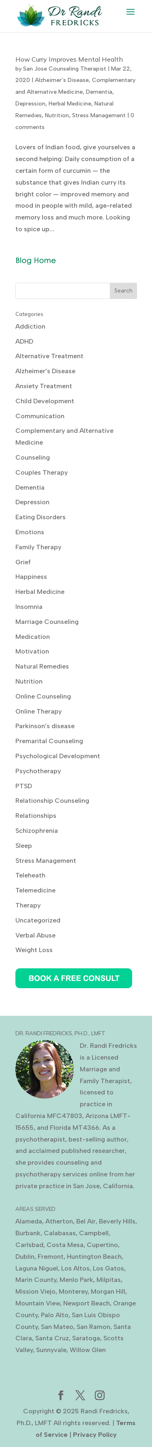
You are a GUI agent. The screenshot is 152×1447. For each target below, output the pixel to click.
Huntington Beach (94, 1256)
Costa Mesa (65, 1245)
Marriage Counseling (47, 622)
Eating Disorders (40, 517)
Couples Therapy (41, 472)
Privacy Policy (95, 1434)
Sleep (23, 845)
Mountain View (37, 1303)
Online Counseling (43, 696)
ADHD (24, 341)
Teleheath (30, 875)
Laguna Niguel (36, 1268)
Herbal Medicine (70, 103)
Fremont (51, 1256)
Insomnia (29, 607)
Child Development (44, 401)
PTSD (23, 786)
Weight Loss (34, 950)
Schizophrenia (36, 830)
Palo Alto (55, 1315)
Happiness (31, 577)
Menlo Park (76, 1280)
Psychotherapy (38, 771)
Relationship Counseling (52, 800)
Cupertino (102, 1245)
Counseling (32, 457)
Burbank (28, 1233)
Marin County (35, 1280)
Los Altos (75, 1268)
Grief (23, 562)
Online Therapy (38, 711)
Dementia (99, 91)
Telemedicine (35, 890)
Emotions (29, 532)
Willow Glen (88, 1350)
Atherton (59, 1221)
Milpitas (108, 1280)
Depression (30, 103)
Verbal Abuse (35, 935)
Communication (39, 416)
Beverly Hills (117, 1221)
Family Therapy (38, 547)
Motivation (32, 651)
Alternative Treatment (49, 356)
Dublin (24, 1256)
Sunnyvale (51, 1350)
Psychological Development (57, 756)
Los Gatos (108, 1268)
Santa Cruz (52, 1338)
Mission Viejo (35, 1291)
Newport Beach (86, 1303)
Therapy (28, 905)
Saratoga (86, 1338)
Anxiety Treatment (43, 386)
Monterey (73, 1291)
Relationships (35, 815)
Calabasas (60, 1233)
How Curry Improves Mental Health (69, 59)
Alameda (28, 1221)
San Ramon (93, 1327)
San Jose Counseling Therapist (64, 68)
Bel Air (86, 1221)
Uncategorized (37, 920)
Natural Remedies (42, 666)
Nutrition (57, 115)
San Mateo (57, 1327)
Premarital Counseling (49, 741)
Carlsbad (29, 1245)
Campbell (94, 1233)
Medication (32, 637)
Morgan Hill (108, 1291)
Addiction (30, 326)
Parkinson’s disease (45, 726)
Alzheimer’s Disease (62, 80)
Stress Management (99, 115)
